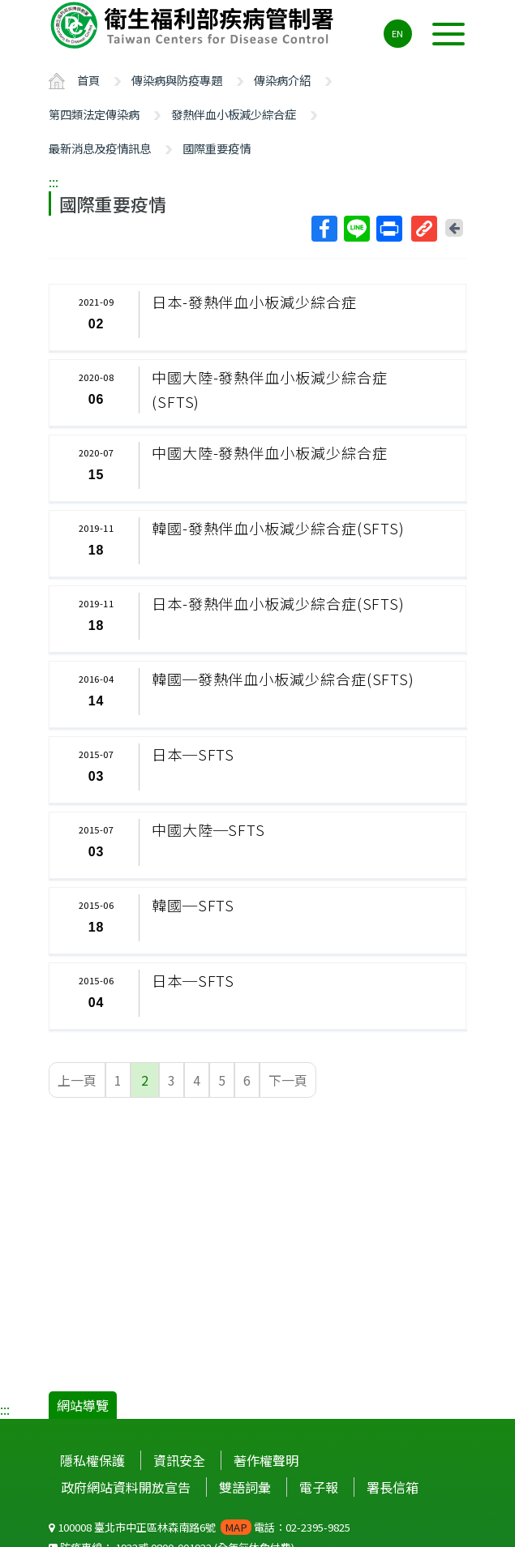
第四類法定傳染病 (94, 113)
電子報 (318, 1487)
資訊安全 (179, 1460)
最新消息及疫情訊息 (100, 147)
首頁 (88, 79)
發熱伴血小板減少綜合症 (233, 113)
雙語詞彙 (245, 1487)
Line (356, 229)
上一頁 (77, 1080)
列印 (388, 229)
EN (397, 33)
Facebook (323, 229)
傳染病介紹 (282, 79)
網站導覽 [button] (83, 1405)
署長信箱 (392, 1487)
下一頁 (287, 1080)
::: (53, 181)
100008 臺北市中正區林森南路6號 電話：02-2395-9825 (199, 1527)
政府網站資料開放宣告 (126, 1487)
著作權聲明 (266, 1460)
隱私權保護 (92, 1460)
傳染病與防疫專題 (176, 79)
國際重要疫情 (216, 147)
